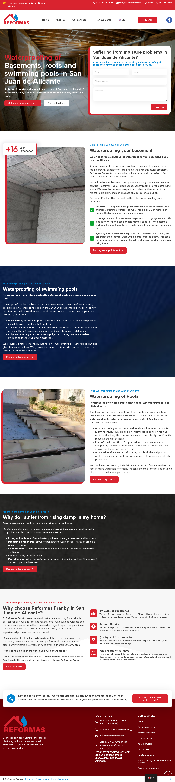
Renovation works (146, 738)
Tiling (140, 721)
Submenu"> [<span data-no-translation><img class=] (126, 19)
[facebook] (169, 20)
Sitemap (29, 779)
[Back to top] (168, 775)
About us (60, 19)
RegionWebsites (59, 779)
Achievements (103, 19)
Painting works (144, 744)
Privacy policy (42, 779)
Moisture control (145, 755)
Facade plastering (146, 727)
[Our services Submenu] (87, 19)
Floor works (143, 749)
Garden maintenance (148, 768)
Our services (79, 19)
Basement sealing (146, 733)
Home (45, 19)
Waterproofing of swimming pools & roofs (154, 761)
